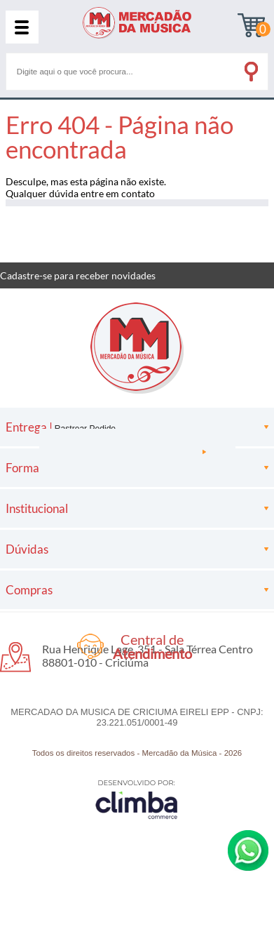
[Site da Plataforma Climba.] (136, 799)
